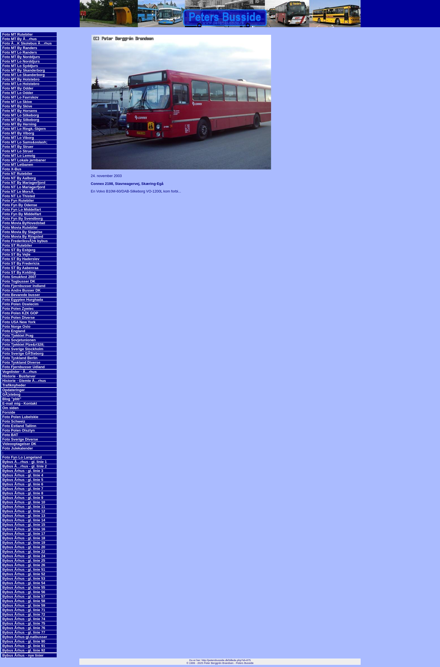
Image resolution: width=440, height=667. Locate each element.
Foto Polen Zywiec (18, 308)
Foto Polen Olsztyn (18, 430)
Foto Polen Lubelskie (20, 417)
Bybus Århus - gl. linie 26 (23, 565)
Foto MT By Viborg (18, 133)
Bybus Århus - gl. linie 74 (23, 619)
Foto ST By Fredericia (20, 263)
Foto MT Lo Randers (19, 52)
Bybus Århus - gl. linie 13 (23, 516)
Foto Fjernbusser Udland (23, 367)
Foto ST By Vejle (16, 254)
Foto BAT (10, 435)
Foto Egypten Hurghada (22, 299)
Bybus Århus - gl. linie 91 (23, 646)
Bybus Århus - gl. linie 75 (23, 623)
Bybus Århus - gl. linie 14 (23, 520)
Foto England (13, 331)
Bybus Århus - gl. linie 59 (23, 605)
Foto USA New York (19, 322)
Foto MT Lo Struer (17, 151)
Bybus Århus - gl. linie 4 (22, 475)
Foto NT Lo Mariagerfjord (23, 187)
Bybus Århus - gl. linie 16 (23, 529)
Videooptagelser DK (19, 444)
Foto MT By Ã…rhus (19, 39)
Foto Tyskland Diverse (21, 362)
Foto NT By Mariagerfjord (23, 182)
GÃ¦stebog (11, 394)
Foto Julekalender (17, 448)
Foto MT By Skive (17, 106)
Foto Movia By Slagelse (22, 232)
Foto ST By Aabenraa (20, 268)
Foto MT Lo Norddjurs (21, 61)
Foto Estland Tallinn (19, 426)
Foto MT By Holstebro (21, 79)
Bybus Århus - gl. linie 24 (23, 556)
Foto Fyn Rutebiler (18, 200)
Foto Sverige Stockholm (22, 349)
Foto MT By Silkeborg (20, 120)
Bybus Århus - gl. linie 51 (23, 569)
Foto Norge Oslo (16, 326)
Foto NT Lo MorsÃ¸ (18, 191)
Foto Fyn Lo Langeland (22, 457)
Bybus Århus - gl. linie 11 (23, 507)
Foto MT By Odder (17, 88)
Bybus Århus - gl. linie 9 (22, 498)
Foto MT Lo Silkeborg (20, 115)
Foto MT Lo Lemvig (18, 155)
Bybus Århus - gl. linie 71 (23, 610)
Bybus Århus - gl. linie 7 (22, 489)
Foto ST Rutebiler (17, 245)
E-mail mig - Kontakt (19, 403)
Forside (8, 412)
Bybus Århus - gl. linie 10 (23, 502)
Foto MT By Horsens (19, 111)
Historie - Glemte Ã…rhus (24, 381)
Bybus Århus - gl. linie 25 (23, 560)
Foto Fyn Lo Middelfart (21, 209)
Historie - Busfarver (19, 376)
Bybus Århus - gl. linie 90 (23, 641)
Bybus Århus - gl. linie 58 (23, 601)
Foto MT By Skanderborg (23, 70)
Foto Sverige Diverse (20, 439)
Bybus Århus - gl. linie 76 (23, 628)
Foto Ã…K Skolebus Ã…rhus (27, 43)
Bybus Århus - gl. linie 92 (23, 650)
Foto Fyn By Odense (19, 205)
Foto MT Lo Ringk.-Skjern (24, 129)
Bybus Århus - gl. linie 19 (23, 542)
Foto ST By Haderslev (20, 259)
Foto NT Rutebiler (17, 173)
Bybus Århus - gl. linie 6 (22, 484)
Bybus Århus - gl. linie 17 (23, 533)
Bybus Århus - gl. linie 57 (23, 596)
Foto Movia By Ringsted (22, 236)
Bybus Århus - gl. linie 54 (23, 583)
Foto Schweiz (13, 421)
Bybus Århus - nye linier (22, 655)
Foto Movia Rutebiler (20, 227)
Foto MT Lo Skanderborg (23, 75)
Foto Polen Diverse (18, 317)
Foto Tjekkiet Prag (17, 335)
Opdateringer (13, 390)
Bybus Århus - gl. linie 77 (23, 632)
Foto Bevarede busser (21, 295)
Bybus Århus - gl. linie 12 (23, 511)
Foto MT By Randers (19, 48)
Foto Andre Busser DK (21, 290)
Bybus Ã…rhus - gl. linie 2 (24, 466)
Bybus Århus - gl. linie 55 (23, 587)
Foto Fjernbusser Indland (23, 286)
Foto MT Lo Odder (17, 93)
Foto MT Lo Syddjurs (20, 66)
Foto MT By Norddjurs (21, 57)
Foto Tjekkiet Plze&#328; (23, 344)
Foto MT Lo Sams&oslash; (24, 142)
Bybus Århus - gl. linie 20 (23, 547)
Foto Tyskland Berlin (20, 358)
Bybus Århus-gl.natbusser (24, 637)
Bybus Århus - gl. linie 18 (23, 538)
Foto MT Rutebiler (17, 34)
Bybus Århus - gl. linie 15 (23, 524)
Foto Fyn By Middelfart (21, 214)
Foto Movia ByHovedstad (23, 223)
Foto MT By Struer (17, 147)
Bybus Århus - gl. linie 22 (23, 551)
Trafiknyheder (14, 385)
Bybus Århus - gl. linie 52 (23, 574)
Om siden (10, 408)
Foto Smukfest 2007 (19, 277)
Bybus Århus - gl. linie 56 (23, 592)
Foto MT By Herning (19, 124)
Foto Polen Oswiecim (20, 304)
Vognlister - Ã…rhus (19, 372)
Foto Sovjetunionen (19, 340)
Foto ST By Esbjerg (18, 250)
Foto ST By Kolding (19, 272)
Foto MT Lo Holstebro (20, 84)
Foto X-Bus (11, 169)
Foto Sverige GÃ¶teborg (22, 353)
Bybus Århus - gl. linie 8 (22, 493)
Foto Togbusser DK (18, 281)
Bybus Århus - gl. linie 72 (23, 614)
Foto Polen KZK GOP (20, 313)
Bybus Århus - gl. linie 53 (23, 578)
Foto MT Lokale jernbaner (24, 160)
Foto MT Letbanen (17, 164)
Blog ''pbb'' (11, 399)
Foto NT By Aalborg (19, 178)
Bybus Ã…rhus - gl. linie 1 (24, 462)
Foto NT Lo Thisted (18, 196)
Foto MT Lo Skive (17, 102)
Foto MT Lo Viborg (18, 138)
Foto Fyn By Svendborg (22, 218)
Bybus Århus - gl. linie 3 (22, 471)
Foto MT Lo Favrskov (20, 97)
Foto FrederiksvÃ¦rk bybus (25, 241)
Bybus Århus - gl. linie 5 (22, 480)
